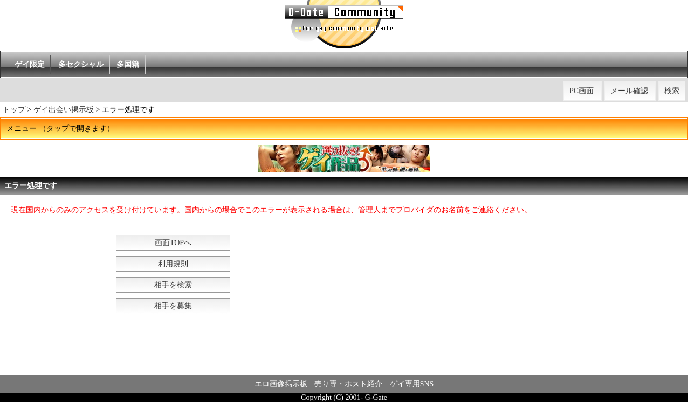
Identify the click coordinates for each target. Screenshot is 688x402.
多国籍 (127, 64)
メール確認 (629, 91)
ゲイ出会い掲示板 (63, 110)
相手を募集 (173, 306)
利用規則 (173, 264)
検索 (671, 91)
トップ (14, 110)
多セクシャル (81, 64)
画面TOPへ (173, 243)
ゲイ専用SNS (412, 384)
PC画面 (581, 91)
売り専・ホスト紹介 (348, 384)
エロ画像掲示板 (280, 384)
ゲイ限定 (30, 64)
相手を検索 (173, 285)
